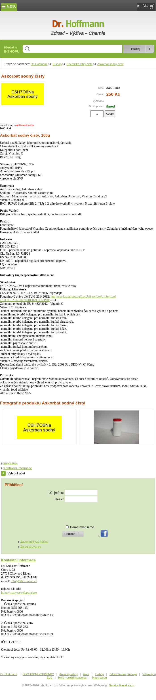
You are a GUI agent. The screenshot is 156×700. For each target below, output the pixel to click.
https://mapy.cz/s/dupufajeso (19, 592)
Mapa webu (99, 677)
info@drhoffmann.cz (24, 581)
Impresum (10, 463)
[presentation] (68, 511)
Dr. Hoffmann (39, 64)
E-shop (57, 64)
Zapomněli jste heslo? (34, 541)
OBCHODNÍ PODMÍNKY (38, 674)
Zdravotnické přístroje (123, 674)
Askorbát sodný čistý (110, 64)
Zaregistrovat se (30, 546)
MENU (8, 6)
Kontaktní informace (17, 468)
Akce (86, 674)
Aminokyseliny (68, 674)
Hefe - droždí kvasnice (72, 677)
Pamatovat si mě (82, 527)
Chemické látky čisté (80, 64)
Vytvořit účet (13, 473)
